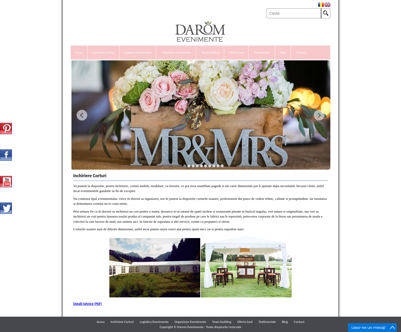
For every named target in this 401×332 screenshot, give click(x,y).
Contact (301, 52)
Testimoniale (262, 52)
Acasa (79, 52)
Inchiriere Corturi (104, 52)
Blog (283, 52)
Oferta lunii (237, 52)
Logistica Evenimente (138, 52)
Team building (210, 52)
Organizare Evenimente (176, 52)
